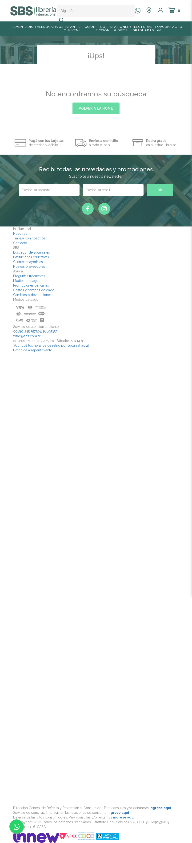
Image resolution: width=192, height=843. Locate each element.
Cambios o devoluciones (32, 295)
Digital (34, 27)
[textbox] (92, 11)
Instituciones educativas (31, 257)
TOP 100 (158, 28)
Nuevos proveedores (29, 266)
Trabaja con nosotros (29, 238)
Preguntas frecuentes (29, 276)
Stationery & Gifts (121, 28)
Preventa (19, 27)
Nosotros (20, 233)
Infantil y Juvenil (72, 28)
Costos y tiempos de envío (33, 290)
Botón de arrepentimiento (32, 350)
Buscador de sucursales (31, 252)
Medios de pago (25, 281)
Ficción (89, 27)
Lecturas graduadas (143, 28)
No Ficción (103, 28)
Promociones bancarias (31, 285)
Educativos (52, 27)
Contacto (172, 27)
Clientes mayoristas (28, 262)
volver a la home (96, 108)
